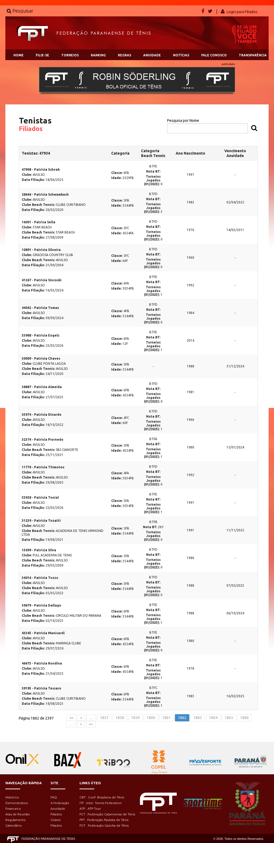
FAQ (54, 797)
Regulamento (15, 820)
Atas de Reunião (17, 814)
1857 (104, 718)
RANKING (98, 55)
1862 (182, 718)
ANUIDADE (152, 55)
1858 (120, 718)
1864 (213, 718)
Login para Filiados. (242, 12)
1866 (244, 718)
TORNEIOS (70, 55)
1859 (135, 718)
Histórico (12, 797)
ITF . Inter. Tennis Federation (101, 803)
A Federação (60, 803)
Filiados (56, 814)
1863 (197, 718)
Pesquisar (20, 10)
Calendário (13, 825)
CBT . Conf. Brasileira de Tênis (102, 797)
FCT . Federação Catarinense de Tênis (107, 814)
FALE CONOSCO (214, 55)
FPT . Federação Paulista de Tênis (104, 820)
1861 (166, 718)
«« (71, 718)
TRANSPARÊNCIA (253, 55)
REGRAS (124, 55)
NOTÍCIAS (181, 55)
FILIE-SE (42, 55)
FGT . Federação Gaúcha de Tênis (104, 825)
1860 (151, 718)
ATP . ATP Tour (90, 808)
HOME (18, 55)
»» (91, 724)
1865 (229, 718)
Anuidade (58, 808)
